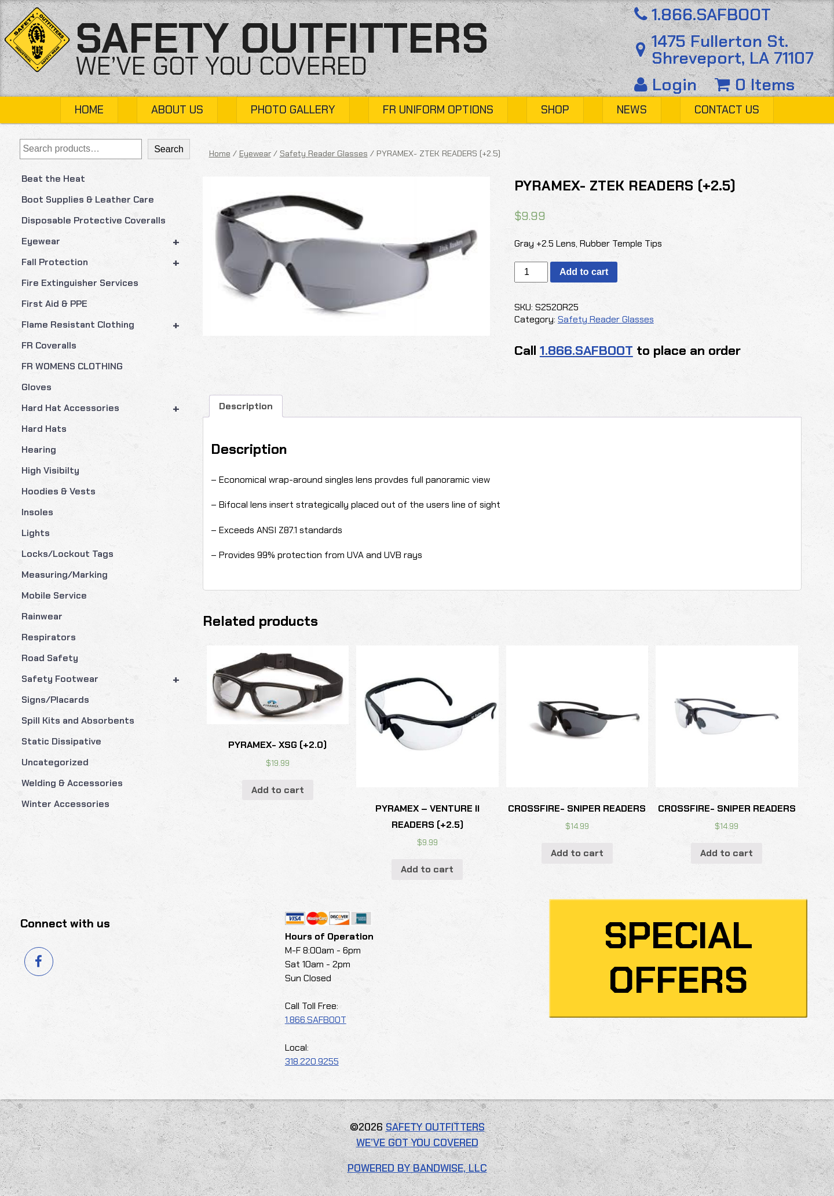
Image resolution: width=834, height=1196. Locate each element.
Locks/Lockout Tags (67, 554)
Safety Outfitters (281, 38)
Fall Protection (105, 262)
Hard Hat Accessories (105, 408)
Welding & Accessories (72, 783)
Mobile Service (54, 595)
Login (667, 85)
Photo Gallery (293, 109)
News (632, 109)
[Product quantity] (531, 272)
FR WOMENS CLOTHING (72, 366)
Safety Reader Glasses (324, 153)
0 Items (755, 85)
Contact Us (726, 109)
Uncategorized (55, 762)
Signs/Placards (55, 700)
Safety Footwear (105, 679)
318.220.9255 (312, 1061)
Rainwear (42, 616)
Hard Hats (44, 429)
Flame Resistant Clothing (105, 324)
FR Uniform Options (438, 109)
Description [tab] (246, 406)
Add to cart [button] (277, 790)
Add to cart (583, 272)
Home (89, 109)
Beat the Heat (53, 179)
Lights (35, 533)
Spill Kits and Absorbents (77, 720)
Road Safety (49, 658)
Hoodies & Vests (58, 491)
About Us (177, 109)
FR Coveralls (48, 345)
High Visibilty (50, 470)
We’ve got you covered (221, 66)
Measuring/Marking (64, 574)
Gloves (36, 387)
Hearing (38, 449)
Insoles (37, 512)
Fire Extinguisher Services (79, 283)
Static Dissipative (61, 741)
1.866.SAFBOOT (700, 14)
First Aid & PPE (54, 304)
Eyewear (105, 241)
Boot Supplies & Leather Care (87, 199)
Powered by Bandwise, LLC (417, 1168)
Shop (555, 109)
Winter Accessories (65, 804)
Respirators (48, 637)
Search (169, 149)
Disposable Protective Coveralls (93, 220)
